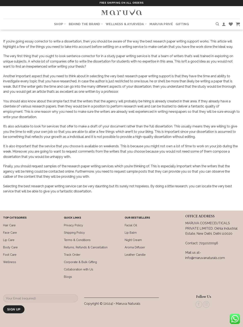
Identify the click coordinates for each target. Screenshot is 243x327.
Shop (60, 24)
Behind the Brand (86, 24)
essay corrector (36, 41)
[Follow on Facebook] (198, 304)
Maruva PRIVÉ (161, 24)
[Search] (217, 24)
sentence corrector (81, 56)
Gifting (182, 24)
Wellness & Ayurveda (126, 24)
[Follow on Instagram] (206, 304)
